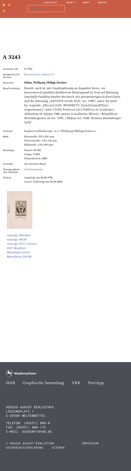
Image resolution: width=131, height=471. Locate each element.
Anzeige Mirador (18, 235)
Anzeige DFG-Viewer (22, 243)
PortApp (96, 383)
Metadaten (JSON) (19, 256)
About (86, 2)
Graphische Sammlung (43, 383)
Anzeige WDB (17, 239)
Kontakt (102, 2)
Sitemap (58, 447)
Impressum (90, 443)
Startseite (50, 2)
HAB (10, 383)
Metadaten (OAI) (18, 252)
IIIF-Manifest (16, 248)
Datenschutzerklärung (24, 447)
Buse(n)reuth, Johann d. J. (39, 74)
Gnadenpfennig (33, 169)
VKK (76, 383)
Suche (69, 2)
